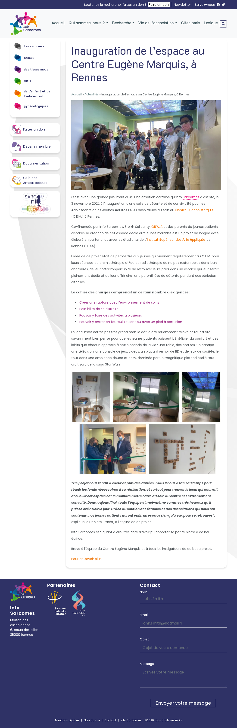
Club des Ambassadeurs (29, 180)
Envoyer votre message (183, 703)
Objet (144, 639)
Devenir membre (31, 146)
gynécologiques (31, 106)
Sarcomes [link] (191, 197)
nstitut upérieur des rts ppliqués (176, 239)
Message (147, 663)
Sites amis (190, 22)
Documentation (30, 163)
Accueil (58, 22)
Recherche (121, 22)
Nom (143, 592)
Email (144, 614)
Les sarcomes (29, 46)
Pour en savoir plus (86, 559)
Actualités (91, 94)
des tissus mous (31, 69)
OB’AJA (156, 226)
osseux (24, 57)
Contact (110, 720)
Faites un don (28, 129)
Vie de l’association (156, 22)
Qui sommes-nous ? (87, 22)
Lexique (211, 22)
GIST (23, 81)
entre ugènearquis (194, 210)
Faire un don (159, 4)
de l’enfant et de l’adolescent (32, 93)
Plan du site (92, 720)
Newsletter (182, 4)
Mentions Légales (67, 720)
